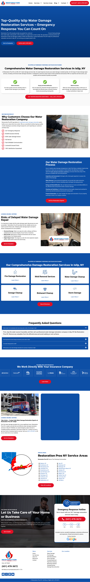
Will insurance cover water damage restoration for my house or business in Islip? (19, 347)
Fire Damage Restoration (15, 276)
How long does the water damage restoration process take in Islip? (16, 339)
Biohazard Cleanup (45, 293)
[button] (45, 328)
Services (38, 3)
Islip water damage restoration (40, 33)
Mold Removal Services (45, 276)
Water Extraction (15, 85)
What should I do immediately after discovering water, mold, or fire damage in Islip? (20, 328)
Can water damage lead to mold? (9, 343)
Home (30, 3)
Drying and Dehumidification (45, 85)
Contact (64, 3)
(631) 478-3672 (31, 431)
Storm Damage (74, 293)
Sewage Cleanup (15, 293)
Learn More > (15, 280)
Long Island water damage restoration (29, 122)
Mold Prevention (75, 85)
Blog (56, 3)
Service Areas (47, 3)
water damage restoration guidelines (60, 171)
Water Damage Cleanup (75, 277)
